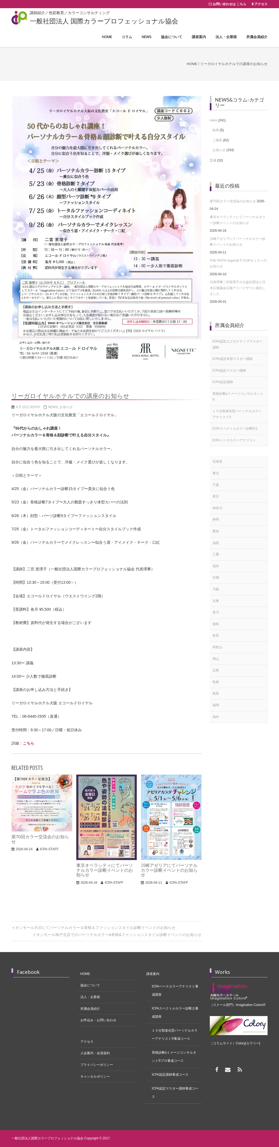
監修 (213, 160)
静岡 (216, 519)
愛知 (216, 531)
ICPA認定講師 (223, 382)
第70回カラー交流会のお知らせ (233, 201)
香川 (216, 612)
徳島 (216, 624)
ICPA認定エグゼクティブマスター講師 (237, 344)
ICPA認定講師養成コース (170, 1074)
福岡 (216, 705)
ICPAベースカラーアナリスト (234, 440)
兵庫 (216, 601)
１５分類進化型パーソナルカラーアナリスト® (237, 414)
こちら (28, 743)
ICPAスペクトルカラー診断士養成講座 (175, 1012)
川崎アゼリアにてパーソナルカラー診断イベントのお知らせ (237, 242)
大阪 (216, 589)
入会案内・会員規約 (95, 1053)
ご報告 (217, 140)
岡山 (216, 659)
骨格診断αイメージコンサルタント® (238, 397)
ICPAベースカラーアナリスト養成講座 (175, 990)
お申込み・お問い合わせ (98, 1020)
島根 (216, 682)
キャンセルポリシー (95, 1076)
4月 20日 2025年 (28, 407)
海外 (216, 717)
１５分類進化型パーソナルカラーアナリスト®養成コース (175, 1035)
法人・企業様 (90, 997)
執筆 (216, 130)
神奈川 (217, 508)
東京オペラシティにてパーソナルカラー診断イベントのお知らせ (237, 220)
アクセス (261, 4)
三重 (216, 554)
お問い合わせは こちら (229, 4)
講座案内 (152, 974)
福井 (216, 566)
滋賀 (216, 543)
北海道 (217, 461)
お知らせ (65, 407)
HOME (85, 974)
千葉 (216, 485)
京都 (216, 577)
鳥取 (216, 693)
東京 (216, 496)
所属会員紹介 (90, 1009)
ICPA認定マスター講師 (229, 370)
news (53, 407)
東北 (216, 473)
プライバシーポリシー (96, 1065)
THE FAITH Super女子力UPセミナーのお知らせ (238, 263)
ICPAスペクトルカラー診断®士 (235, 428)
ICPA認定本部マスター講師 (233, 359)
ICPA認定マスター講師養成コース (175, 1093)
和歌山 (217, 647)
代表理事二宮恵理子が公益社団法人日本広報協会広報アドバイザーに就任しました (237, 288)
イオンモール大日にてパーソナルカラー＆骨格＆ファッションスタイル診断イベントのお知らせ (93, 927)
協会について (90, 985)
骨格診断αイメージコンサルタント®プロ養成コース (174, 1057)
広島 (216, 670)
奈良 (216, 635)
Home (192, 64)
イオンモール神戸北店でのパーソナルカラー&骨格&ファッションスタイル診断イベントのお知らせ (117, 934)
